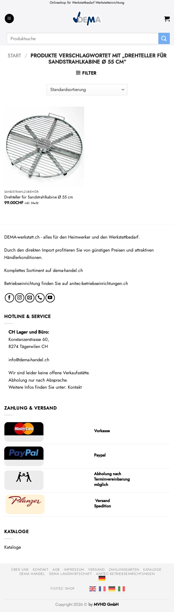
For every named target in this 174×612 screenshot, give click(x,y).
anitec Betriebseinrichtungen (125, 573)
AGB (56, 569)
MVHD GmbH (106, 604)
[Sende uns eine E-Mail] (29, 297)
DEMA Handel (32, 573)
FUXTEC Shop (63, 588)
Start (14, 55)
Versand (96, 569)
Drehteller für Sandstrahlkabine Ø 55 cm (38, 197)
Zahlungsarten (124, 569)
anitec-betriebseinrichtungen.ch (98, 283)
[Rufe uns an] (40, 297)
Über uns (20, 569)
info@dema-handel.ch (28, 359)
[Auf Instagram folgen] (19, 297)
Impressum (74, 569)
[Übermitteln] (164, 38)
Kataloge (12, 547)
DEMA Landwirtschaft (70, 573)
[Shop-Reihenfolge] (87, 89)
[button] (9, 18)
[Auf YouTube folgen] (50, 297)
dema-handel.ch (68, 270)
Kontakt (75, 387)
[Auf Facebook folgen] (9, 297)
